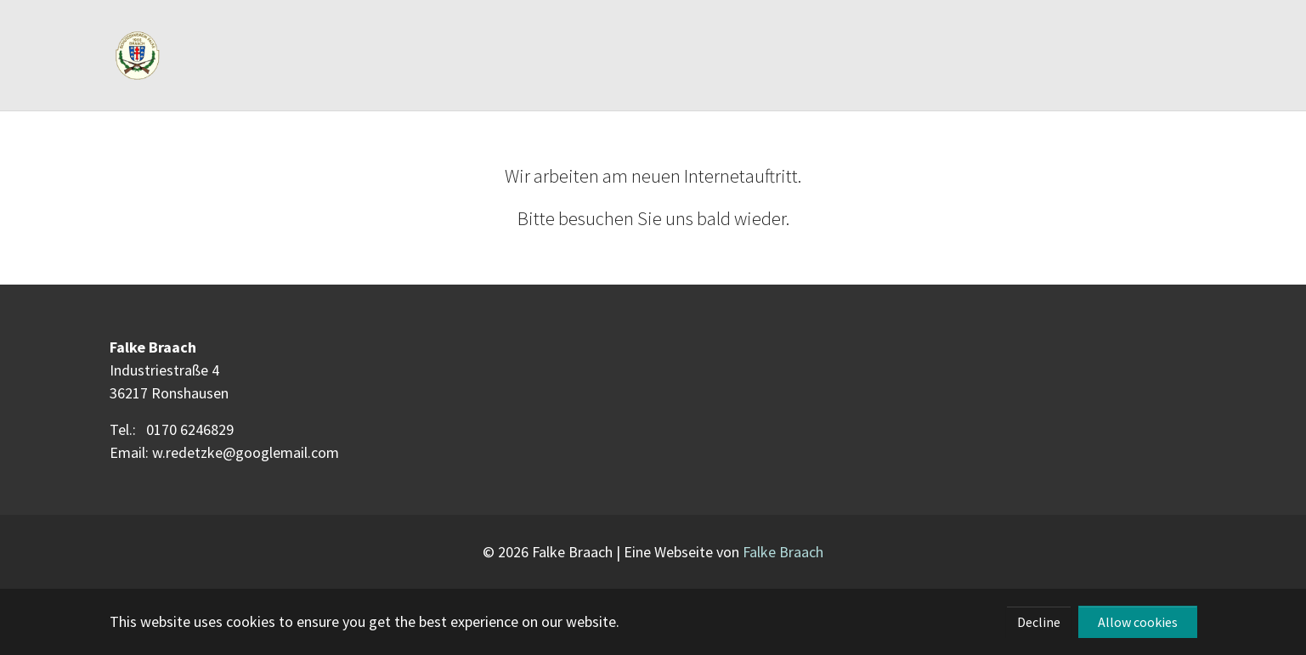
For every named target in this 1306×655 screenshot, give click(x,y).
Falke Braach (783, 552)
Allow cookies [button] (1138, 621)
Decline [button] (1038, 621)
